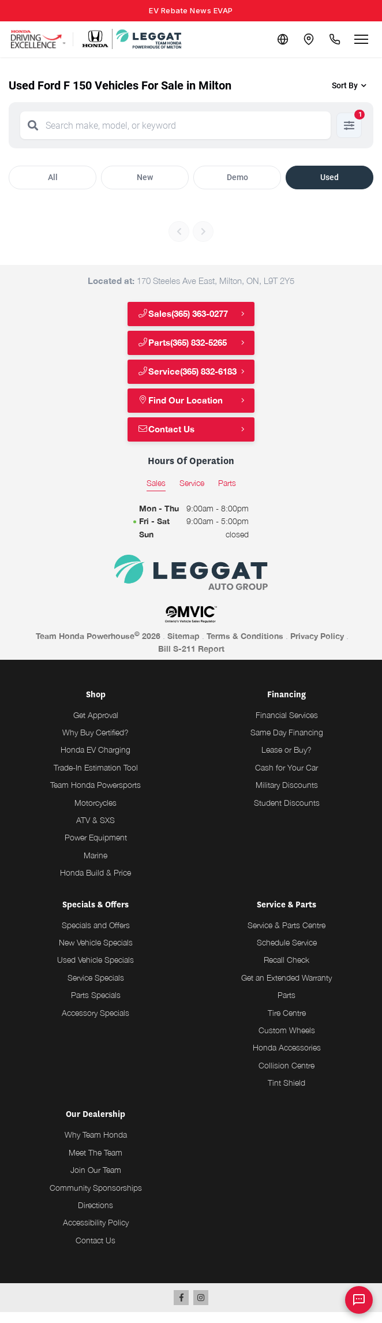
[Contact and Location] (305, 39)
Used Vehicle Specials (95, 971)
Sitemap (183, 647)
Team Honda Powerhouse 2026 (98, 646)
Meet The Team (95, 1163)
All (53, 177)
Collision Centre (286, 1076)
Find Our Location (181, 411)
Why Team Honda (96, 1146)
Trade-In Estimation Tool (96, 778)
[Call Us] (333, 39)
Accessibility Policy (96, 1234)
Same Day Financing (286, 743)
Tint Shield (286, 1093)
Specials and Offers (96, 936)
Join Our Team (95, 1181)
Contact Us (168, 440)
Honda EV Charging (95, 761)
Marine (95, 866)
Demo (237, 177)
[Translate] (278, 39)
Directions (95, 1216)
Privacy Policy (317, 647)
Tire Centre (287, 1024)
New (145, 177)
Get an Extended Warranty (286, 988)
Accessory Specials (95, 1024)
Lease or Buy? (286, 761)
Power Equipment (96, 849)
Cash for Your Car (286, 778)
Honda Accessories (287, 1059)
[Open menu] (361, 39)
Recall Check (286, 971)
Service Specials (96, 988)
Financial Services (287, 726)
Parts (286, 1006)
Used (329, 177)
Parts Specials (96, 1006)
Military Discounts (287, 796)
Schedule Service (287, 953)
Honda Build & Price (95, 883)
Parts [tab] (227, 494)
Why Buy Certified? (95, 743)
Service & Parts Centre (286, 936)
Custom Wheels (287, 1041)
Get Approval (95, 726)
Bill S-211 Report (191, 659)
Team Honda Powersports (95, 796)
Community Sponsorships (96, 1199)
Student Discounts (287, 814)
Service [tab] (191, 494)
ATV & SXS (95, 831)
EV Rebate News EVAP (191, 10)
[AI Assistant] (359, 1300)
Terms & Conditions (245, 647)
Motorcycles (95, 814)
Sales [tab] (156, 494)
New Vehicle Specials (96, 953)
